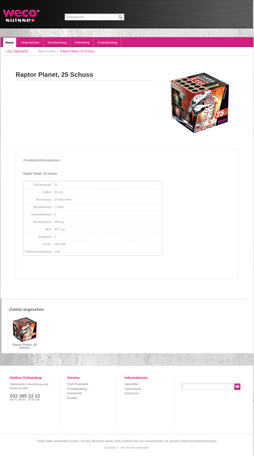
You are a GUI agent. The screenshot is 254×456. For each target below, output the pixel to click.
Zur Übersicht (17, 51)
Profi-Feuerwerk (77, 384)
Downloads (74, 393)
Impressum (132, 393)
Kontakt (72, 398)
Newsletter (132, 384)
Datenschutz (133, 389)
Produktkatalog (77, 389)
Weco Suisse (21, 16)
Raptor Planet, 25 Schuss (24, 346)
